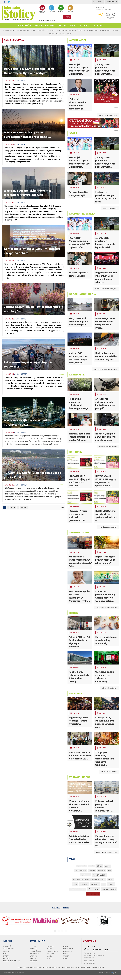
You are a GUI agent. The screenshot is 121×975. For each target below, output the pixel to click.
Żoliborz (69, 34)
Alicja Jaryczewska (81, 866)
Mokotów (26, 30)
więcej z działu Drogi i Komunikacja (105, 369)
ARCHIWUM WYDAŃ (42, 9)
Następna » (24, 507)
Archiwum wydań (44, 25)
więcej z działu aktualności (108, 115)
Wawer (109, 30)
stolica (110, 884)
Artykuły (41, 20)
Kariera (84, 25)
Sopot (103, 884)
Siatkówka (94, 884)
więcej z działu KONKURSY (108, 527)
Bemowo (6, 30)
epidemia (91, 866)
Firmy (47, 20)
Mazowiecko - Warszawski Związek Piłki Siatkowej (88, 879)
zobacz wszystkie (93, 894)
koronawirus (101, 870)
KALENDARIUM (51, 8)
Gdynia (107, 866)
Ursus (96, 30)
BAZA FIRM (70, 8)
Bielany (19, 30)
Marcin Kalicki (99, 874)
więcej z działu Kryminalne (108, 447)
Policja (75, 884)
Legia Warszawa (85, 875)
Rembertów (72, 30)
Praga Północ (51, 30)
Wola (63, 34)
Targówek (89, 30)
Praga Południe (62, 30)
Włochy (58, 34)
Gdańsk (99, 866)
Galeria (62, 25)
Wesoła (115, 30)
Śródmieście (81, 30)
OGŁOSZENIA (61, 8)
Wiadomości (24, 25)
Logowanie (97, 2)
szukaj (67, 17)
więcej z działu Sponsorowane (107, 607)
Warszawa (93, 889)
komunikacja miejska (80, 870)
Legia (109, 870)
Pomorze (84, 884)
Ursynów (103, 30)
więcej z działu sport (110, 208)
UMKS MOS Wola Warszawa (78, 889)
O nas (73, 25)
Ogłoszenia (53, 20)
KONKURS (92, 870)
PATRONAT (98, 25)
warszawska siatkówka (109, 889)
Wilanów (51, 34)
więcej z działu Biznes (109, 688)
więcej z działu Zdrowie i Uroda (106, 852)
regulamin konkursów (11, 961)
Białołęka (13, 30)
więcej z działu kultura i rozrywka (106, 289)
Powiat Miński (41, 30)
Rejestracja (111, 2)
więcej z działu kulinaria (109, 772)
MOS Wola (110, 879)
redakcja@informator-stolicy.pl (97, 950)
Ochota (33, 30)
